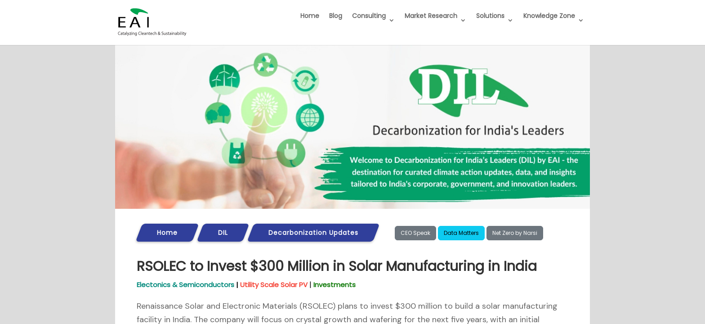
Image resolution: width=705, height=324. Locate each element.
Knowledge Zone (549, 16)
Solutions (490, 16)
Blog (335, 16)
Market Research (431, 16)
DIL (223, 232)
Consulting (369, 16)
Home (309, 16)
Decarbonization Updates (313, 232)
